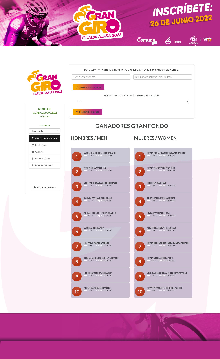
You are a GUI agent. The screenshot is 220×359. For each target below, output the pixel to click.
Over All (37, 151)
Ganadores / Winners (44, 138)
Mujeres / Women (41, 165)
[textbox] (101, 77)
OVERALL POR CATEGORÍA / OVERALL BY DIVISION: (132, 96)
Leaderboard (39, 145)
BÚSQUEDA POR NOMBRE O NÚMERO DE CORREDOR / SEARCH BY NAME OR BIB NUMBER (131, 70)
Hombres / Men (40, 158)
